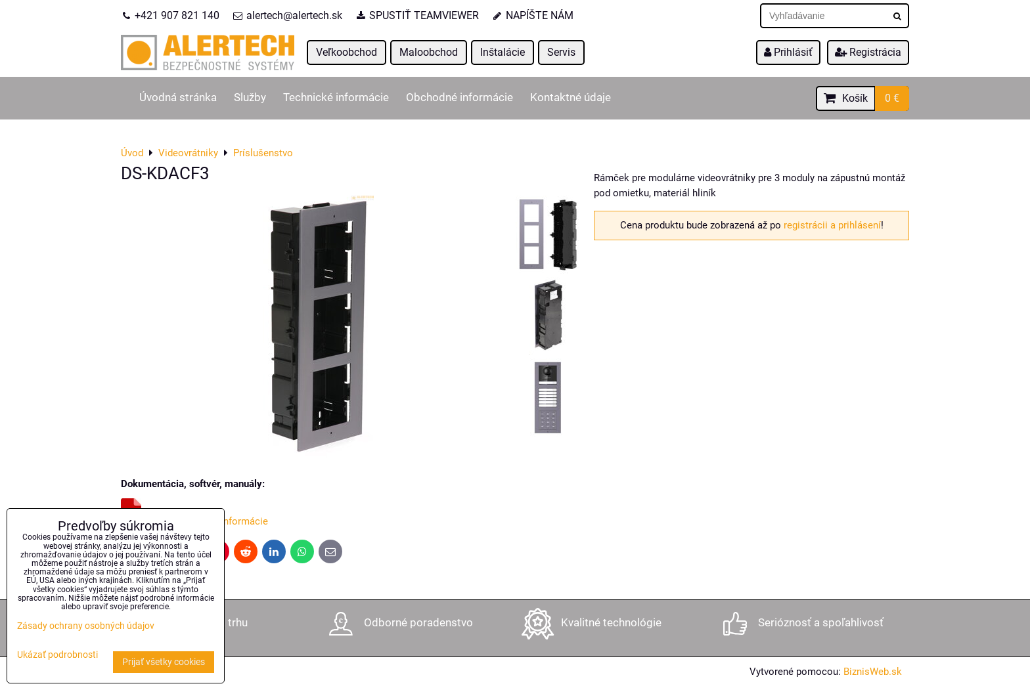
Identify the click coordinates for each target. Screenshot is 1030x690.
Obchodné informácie (459, 97)
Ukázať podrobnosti (57, 655)
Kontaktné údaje (570, 97)
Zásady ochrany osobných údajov (85, 626)
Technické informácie (336, 97)
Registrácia (868, 52)
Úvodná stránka (178, 97)
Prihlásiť (788, 52)
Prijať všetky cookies (163, 662)
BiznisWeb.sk (872, 672)
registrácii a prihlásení (832, 225)
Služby (250, 97)
